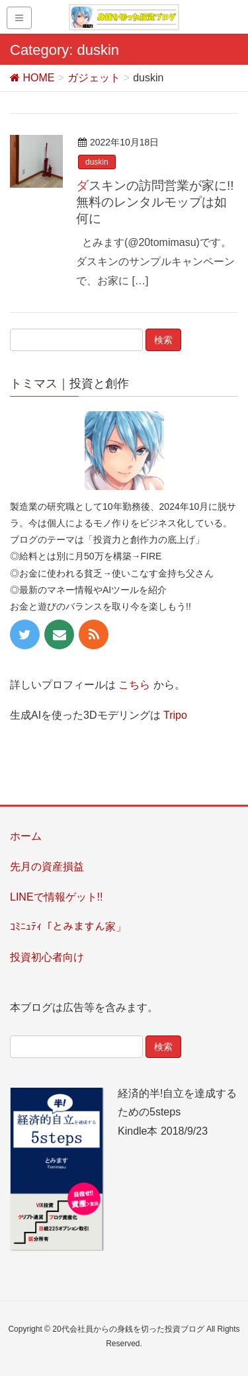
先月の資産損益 (47, 866)
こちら (134, 684)
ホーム (26, 836)
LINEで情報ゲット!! (56, 897)
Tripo (175, 715)
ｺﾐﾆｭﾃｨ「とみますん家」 (68, 926)
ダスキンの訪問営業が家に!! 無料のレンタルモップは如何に (155, 202)
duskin (96, 162)
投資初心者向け (47, 957)
